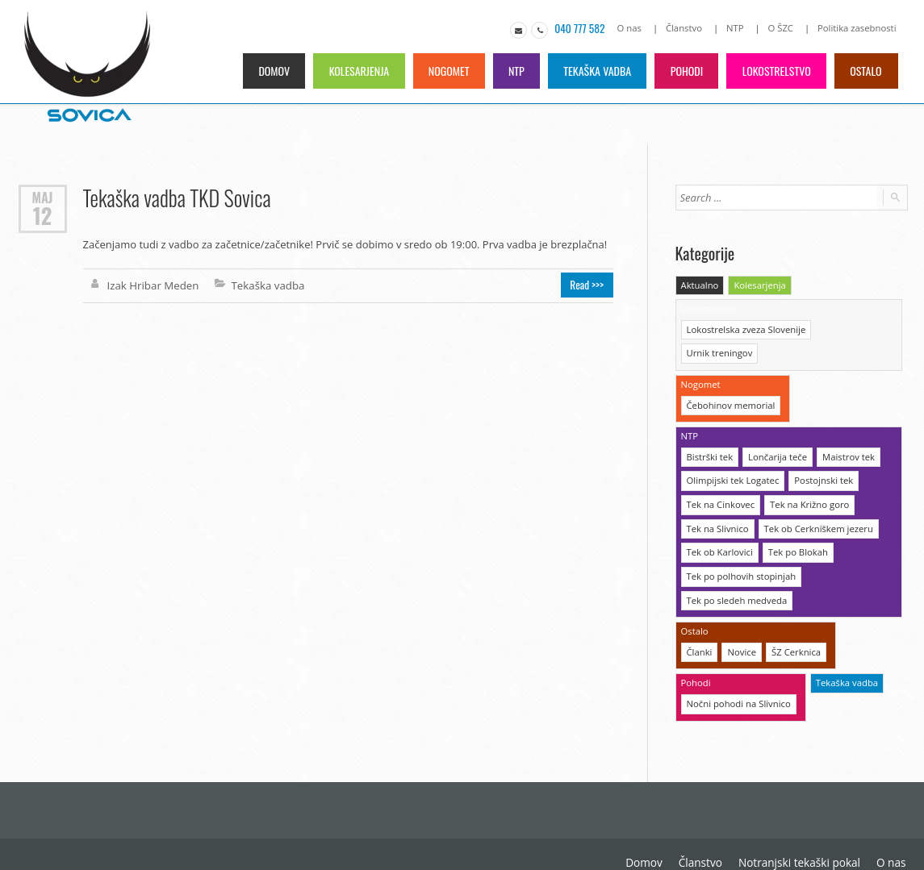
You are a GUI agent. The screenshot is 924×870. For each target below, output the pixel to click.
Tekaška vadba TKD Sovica (176, 197)
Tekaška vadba (594, 69)
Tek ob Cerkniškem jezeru (816, 499)
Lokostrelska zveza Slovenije (745, 328)
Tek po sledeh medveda (735, 570)
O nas (634, 28)
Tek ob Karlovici (719, 523)
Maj (42, 196)
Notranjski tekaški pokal (669, 829)
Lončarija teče (776, 429)
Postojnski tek (820, 453)
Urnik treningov (849, 328)
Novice (741, 620)
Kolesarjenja (351, 69)
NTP (738, 28)
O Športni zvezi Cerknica (847, 829)
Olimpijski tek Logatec (732, 453)
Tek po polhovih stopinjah (740, 546)
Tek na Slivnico (717, 499)
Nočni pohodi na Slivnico (737, 671)
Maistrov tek (845, 429)
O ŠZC (783, 28)
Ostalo (865, 69)
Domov (266, 69)
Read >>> (588, 285)
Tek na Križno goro (807, 476)
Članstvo (687, 28)
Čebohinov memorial (730, 379)
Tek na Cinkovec (720, 476)
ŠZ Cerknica (793, 620)
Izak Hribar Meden (152, 284)
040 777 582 (584, 28)
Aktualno (699, 284)
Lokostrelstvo (775, 69)
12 (42, 215)
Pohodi (684, 69)
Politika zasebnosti (858, 28)
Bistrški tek (709, 429)
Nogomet (442, 69)
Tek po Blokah (796, 523)
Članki (699, 620)
